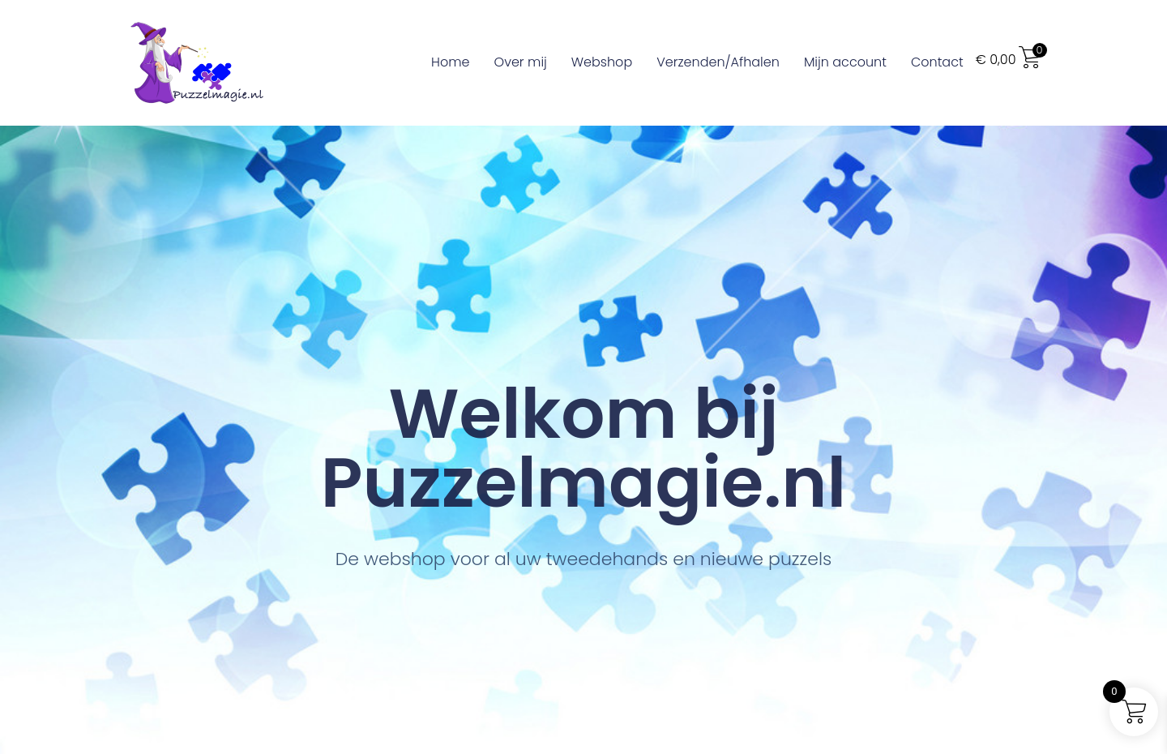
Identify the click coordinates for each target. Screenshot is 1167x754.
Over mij (520, 62)
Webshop (601, 62)
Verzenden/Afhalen (718, 62)
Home (450, 62)
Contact (937, 62)
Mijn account (845, 62)
